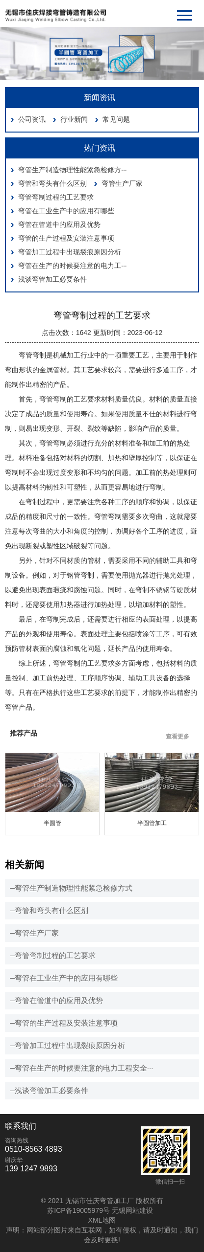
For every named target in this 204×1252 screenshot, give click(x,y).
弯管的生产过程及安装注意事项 (66, 238)
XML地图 (102, 1220)
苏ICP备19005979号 (78, 1210)
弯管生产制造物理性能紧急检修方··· (72, 170)
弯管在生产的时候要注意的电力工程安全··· (84, 1068)
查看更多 (177, 736)
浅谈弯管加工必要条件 (52, 279)
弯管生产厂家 (122, 183)
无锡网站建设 (132, 1210)
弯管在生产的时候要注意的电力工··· (72, 265)
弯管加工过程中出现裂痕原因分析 (69, 252)
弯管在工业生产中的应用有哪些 (66, 211)
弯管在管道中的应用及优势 (59, 224)
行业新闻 (74, 119)
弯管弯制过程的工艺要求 (56, 197)
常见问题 (116, 119)
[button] (95, 69)
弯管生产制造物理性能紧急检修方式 (73, 888)
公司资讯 (32, 119)
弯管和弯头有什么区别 (52, 183)
